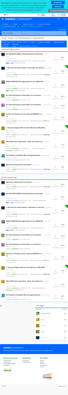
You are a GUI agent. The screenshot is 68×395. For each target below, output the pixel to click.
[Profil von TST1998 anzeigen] (14, 74)
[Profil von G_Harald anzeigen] (15, 160)
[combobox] (42, 33)
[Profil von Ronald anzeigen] (14, 169)
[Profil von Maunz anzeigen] (43, 332)
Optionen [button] (63, 29)
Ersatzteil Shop (26, 362)
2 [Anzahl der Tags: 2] (66, 319)
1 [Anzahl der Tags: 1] (66, 332)
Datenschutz (6, 362)
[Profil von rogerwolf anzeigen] (15, 100)
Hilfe (58, 19)
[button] (58, 2)
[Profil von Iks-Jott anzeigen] (46, 74)
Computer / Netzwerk (44, 24)
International (43, 365)
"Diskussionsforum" (58, 42)
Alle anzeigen (34, 49)
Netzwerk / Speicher (10, 26)
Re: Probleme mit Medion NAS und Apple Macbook (27, 155)
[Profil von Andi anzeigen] (10, 63)
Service (42, 362)
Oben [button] (4, 386)
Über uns (42, 363)
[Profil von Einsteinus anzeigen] (15, 148)
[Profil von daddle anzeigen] (46, 135)
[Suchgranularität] (10, 33)
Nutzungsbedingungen (9, 363)
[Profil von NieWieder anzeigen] (15, 109)
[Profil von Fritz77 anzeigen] (14, 121)
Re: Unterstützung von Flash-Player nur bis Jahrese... (28, 95)
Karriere (42, 367)
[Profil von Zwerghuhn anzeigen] (15, 61)
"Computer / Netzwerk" (44, 42)
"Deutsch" (6, 44)
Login (64, 19)
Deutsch (15, 24)
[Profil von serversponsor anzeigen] (45, 313)
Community (5, 24)
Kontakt (42, 360)
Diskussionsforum (28, 24)
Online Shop (25, 360)
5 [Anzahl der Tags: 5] (66, 313)
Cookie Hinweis (7, 360)
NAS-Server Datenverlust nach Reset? (23, 165)
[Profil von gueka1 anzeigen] (43, 319)
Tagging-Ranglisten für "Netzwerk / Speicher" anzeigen (51, 306)
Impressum (6, 365)
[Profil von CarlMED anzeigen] (14, 88)
